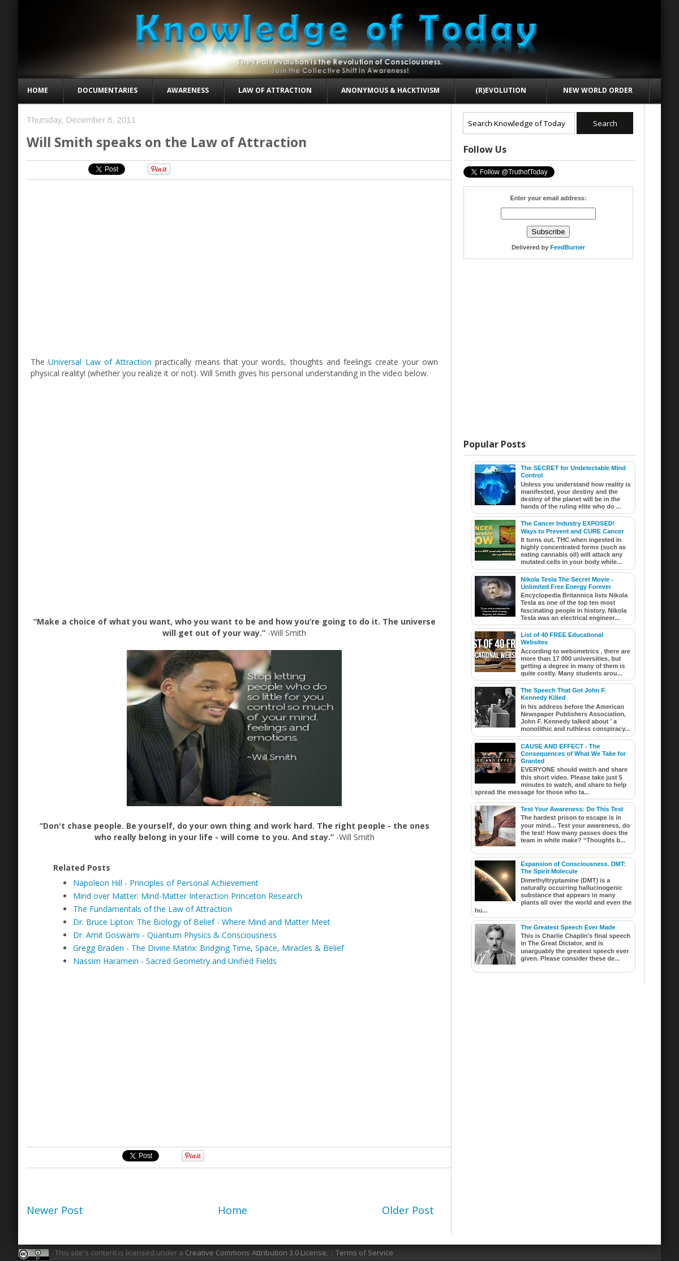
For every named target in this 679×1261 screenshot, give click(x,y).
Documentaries (107, 90)
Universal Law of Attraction (100, 361)
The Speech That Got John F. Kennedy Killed (563, 694)
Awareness (188, 90)
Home (37, 90)
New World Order (598, 90)
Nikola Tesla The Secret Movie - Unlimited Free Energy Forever (567, 583)
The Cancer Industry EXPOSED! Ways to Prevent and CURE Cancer (572, 527)
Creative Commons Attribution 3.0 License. (256, 1252)
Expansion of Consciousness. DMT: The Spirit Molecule (573, 867)
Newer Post (55, 1210)
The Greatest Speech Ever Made (568, 927)
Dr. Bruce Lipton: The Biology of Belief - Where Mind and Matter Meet (201, 921)
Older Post (408, 1210)
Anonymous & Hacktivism (390, 90)
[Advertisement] (183, 267)
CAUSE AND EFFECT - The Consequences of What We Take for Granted (573, 753)
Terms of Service (364, 1252)
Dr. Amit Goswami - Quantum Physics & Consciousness (175, 934)
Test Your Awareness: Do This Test (572, 809)
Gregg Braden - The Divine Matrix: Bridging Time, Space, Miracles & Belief (208, 947)
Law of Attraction (275, 90)
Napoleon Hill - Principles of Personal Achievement (166, 882)
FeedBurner (567, 247)
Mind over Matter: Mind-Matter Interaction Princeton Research (187, 895)
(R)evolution (500, 90)
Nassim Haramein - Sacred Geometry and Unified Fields (175, 961)
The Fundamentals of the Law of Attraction (152, 908)
